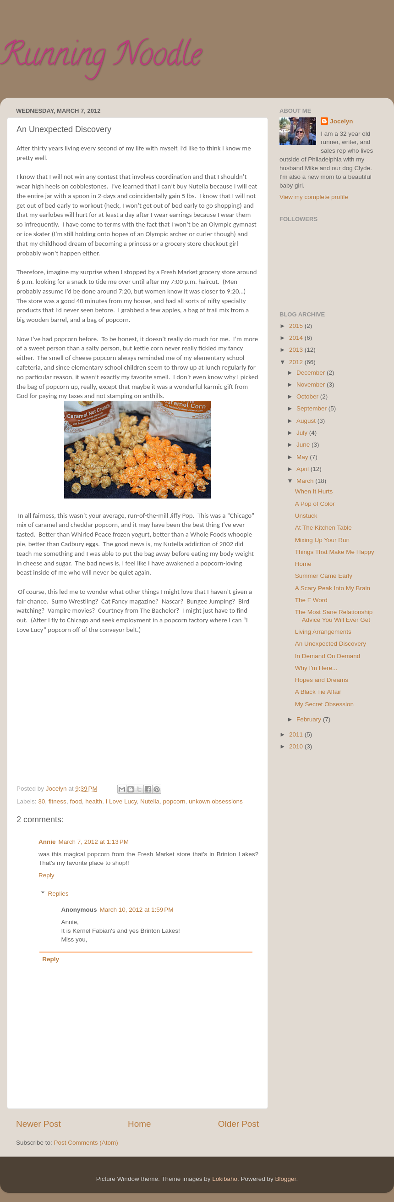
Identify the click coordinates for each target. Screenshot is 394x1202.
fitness (57, 801)
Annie (47, 841)
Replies (58, 893)
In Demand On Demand (328, 656)
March (305, 480)
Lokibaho (224, 1178)
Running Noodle (100, 58)
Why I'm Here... (316, 668)
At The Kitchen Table (323, 527)
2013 (297, 349)
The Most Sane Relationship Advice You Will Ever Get (334, 616)
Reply (46, 875)
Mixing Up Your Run (322, 540)
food (76, 801)
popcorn (174, 801)
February (309, 719)
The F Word (311, 600)
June (304, 444)
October (308, 396)
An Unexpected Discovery (330, 643)
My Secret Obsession (324, 704)
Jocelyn (341, 121)
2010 (297, 746)
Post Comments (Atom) (86, 1142)
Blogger (285, 1178)
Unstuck (306, 515)
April (303, 468)
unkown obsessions (216, 801)
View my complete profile (313, 197)
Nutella (149, 801)
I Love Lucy (121, 801)
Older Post (238, 1124)
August (306, 420)
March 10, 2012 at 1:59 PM (137, 909)
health (93, 801)
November (311, 384)
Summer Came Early (323, 575)
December (311, 372)
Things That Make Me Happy (334, 551)
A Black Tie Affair (318, 691)
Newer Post (38, 1124)
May (303, 457)
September (312, 408)
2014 (297, 337)
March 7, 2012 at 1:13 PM (94, 841)
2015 (297, 325)
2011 (297, 734)
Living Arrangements (323, 631)
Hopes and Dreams (321, 679)
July (302, 432)
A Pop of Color (315, 503)
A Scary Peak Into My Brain (332, 588)
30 (41, 801)
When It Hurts (314, 491)
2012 (297, 362)
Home (139, 1124)
